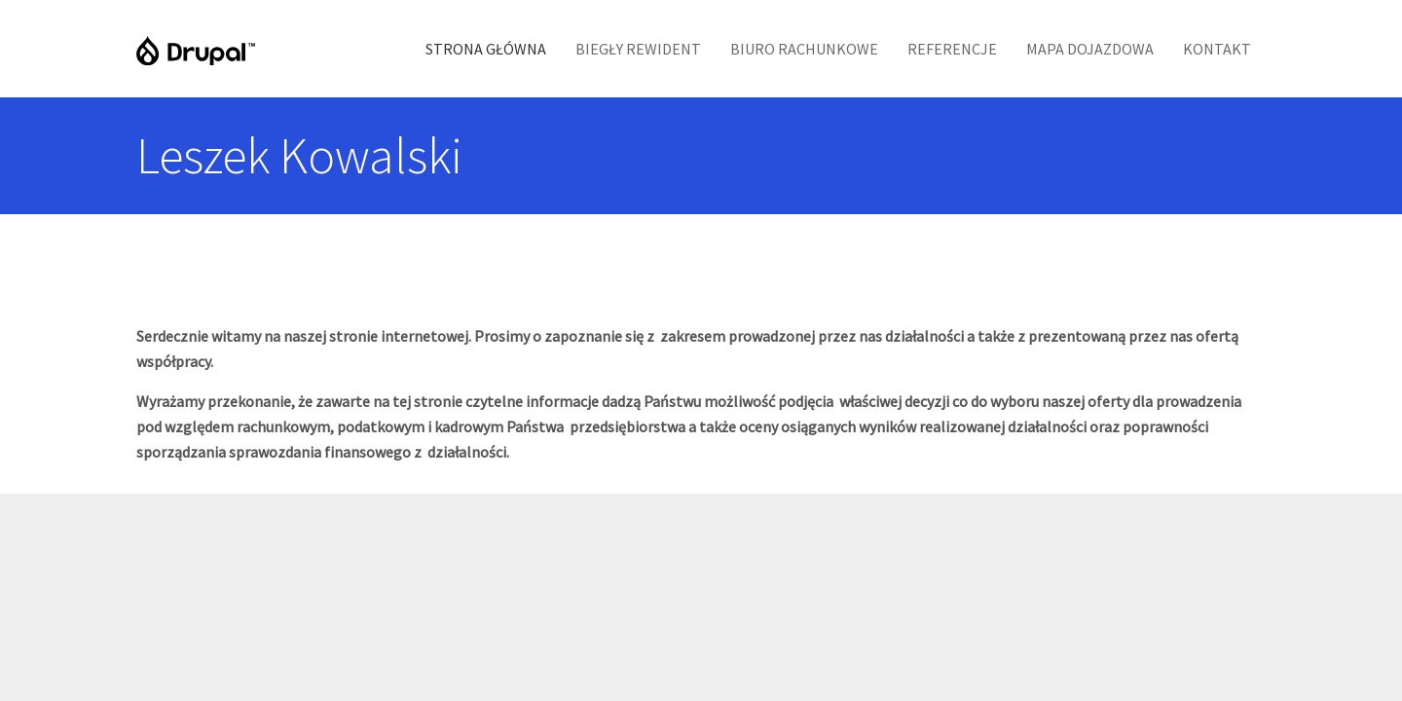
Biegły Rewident (638, 48)
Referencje (952, 48)
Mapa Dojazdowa (1090, 48)
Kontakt (1217, 48)
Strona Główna (485, 48)
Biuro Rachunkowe (804, 48)
